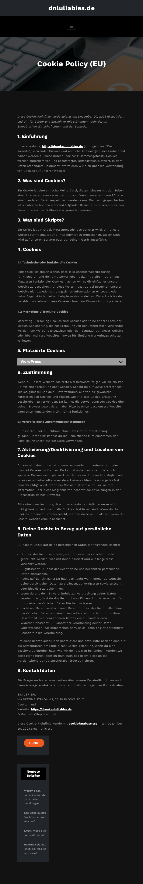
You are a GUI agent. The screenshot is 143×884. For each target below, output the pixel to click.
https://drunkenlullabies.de (62, 146)
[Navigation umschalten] (71, 26)
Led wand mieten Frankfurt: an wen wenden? (35, 817)
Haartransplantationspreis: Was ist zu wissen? (35, 849)
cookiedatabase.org (83, 723)
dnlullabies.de (71, 8)
